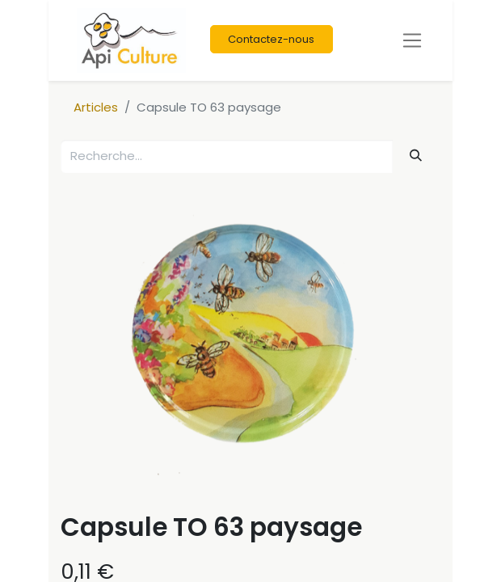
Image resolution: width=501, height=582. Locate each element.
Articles (96, 107)
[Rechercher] (416, 155)
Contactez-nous (271, 39)
